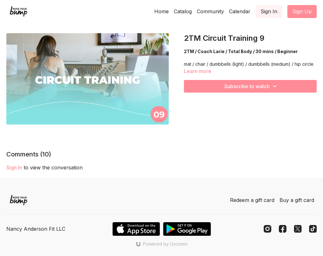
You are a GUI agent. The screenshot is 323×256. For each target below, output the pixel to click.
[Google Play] (187, 229)
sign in (14, 167)
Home (161, 11)
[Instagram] (267, 229)
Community (210, 11)
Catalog (183, 11)
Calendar (239, 11)
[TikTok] (313, 229)
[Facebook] (282, 229)
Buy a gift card (296, 200)
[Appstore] (136, 229)
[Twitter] (298, 229)
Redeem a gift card (252, 200)
